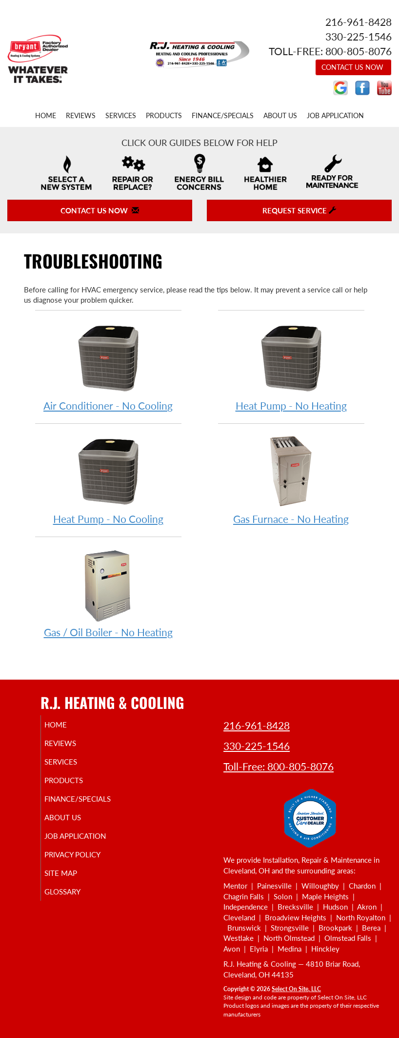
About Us (280, 116)
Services (120, 116)
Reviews (81, 116)
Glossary (74, 900)
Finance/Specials (223, 116)
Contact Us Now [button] (353, 67)
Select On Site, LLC (296, 989)
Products (164, 116)
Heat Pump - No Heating (291, 366)
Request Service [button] (299, 210)
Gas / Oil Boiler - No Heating (108, 592)
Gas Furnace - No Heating (291, 479)
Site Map (72, 881)
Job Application (335, 116)
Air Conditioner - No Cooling (108, 366)
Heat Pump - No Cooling (108, 479)
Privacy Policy (84, 863)
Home (45, 116)
